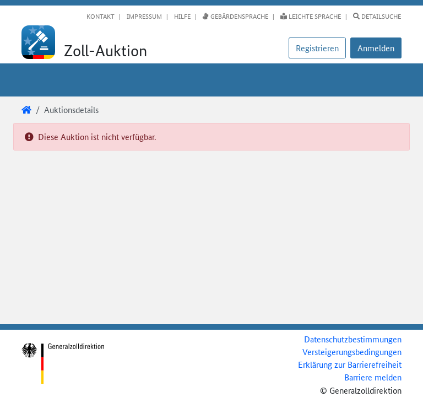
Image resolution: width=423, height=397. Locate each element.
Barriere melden (373, 377)
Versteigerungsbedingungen (352, 351)
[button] (376, 47)
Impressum (143, 16)
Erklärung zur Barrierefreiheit (350, 364)
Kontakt (100, 16)
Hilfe (181, 16)
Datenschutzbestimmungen (353, 339)
